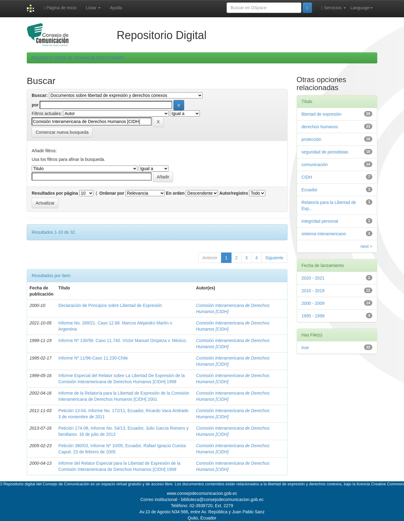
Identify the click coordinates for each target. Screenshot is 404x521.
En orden (175, 193)
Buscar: (40, 95)
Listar (93, 7)
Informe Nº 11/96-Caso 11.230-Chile (93, 358)
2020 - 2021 (313, 278)
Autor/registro (233, 193)
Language (362, 7)
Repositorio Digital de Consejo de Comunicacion (77, 57)
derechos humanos (320, 126)
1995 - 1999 (313, 315)
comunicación (315, 164)
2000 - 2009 (313, 303)
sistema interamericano (324, 233)
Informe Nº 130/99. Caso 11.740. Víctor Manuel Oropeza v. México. (122, 340)
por (35, 104)
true (305, 347)
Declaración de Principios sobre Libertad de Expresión (110, 305)
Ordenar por (111, 193)
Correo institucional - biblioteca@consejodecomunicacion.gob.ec (202, 499)
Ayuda (116, 7)
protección (312, 139)
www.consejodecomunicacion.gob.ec (202, 493)
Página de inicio (60, 7)
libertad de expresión (322, 114)
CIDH (307, 177)
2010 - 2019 (313, 290)
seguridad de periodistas (325, 151)
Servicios (333, 7)
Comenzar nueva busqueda (62, 132)
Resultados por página (55, 193)
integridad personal (320, 221)
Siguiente (274, 257)
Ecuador (310, 189)
